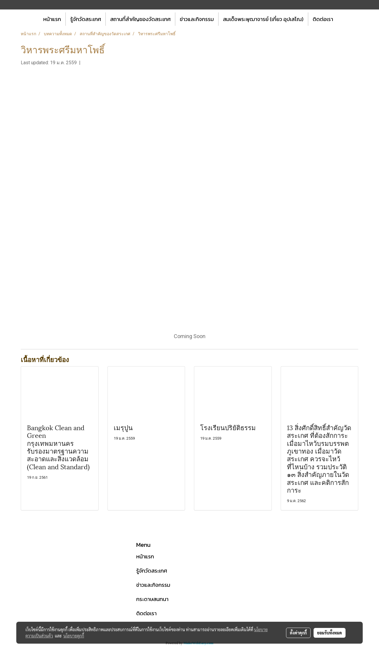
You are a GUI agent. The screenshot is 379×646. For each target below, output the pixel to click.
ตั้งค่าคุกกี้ (298, 632)
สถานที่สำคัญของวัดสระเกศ (140, 19)
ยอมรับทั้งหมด (329, 632)
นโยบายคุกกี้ (73, 635)
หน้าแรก (52, 19)
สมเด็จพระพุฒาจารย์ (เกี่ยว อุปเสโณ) (263, 19)
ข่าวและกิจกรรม (197, 19)
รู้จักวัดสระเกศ (85, 19)
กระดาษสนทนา (152, 599)
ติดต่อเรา (323, 19)
